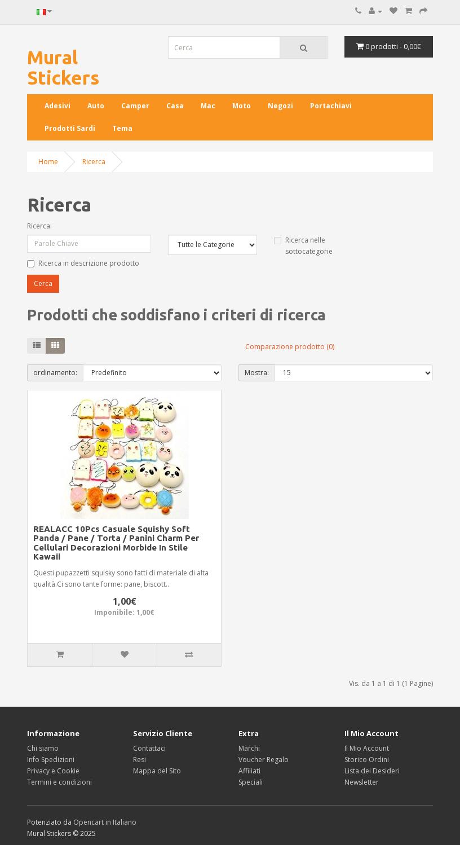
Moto (241, 106)
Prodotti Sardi (70, 128)
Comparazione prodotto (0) (289, 346)
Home (48, 161)
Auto (95, 106)
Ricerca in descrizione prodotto (83, 263)
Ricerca (93, 161)
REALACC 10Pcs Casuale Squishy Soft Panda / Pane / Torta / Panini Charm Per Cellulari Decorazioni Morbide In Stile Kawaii (116, 543)
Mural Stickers (63, 67)
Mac (208, 106)
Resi (139, 759)
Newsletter (361, 782)
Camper (135, 106)
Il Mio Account (366, 748)
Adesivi (57, 106)
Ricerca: (39, 226)
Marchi (249, 748)
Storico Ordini (366, 759)
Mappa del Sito (157, 771)
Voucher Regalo (263, 759)
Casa (175, 106)
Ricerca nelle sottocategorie (303, 245)
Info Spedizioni (50, 759)
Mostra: (257, 372)
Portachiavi (331, 106)
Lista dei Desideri (372, 771)
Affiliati (249, 771)
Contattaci (149, 748)
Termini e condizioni (59, 782)
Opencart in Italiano (104, 822)
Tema (122, 128)
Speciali (250, 782)
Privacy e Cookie (53, 771)
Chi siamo (43, 748)
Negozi (280, 106)
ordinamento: (55, 372)
